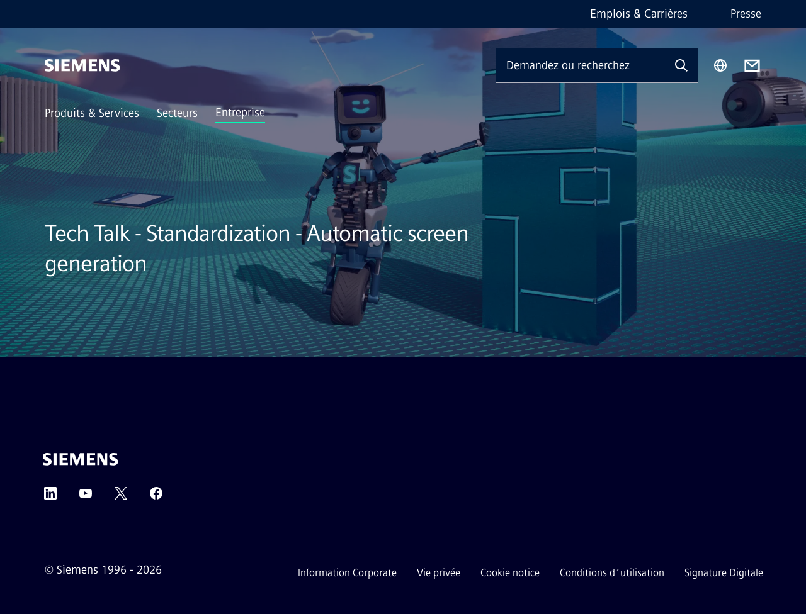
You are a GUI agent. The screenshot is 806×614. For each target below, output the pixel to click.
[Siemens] (82, 65)
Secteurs (177, 113)
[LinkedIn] (50, 497)
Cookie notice (510, 573)
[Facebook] (156, 497)
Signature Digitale (723, 573)
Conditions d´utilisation (612, 573)
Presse (745, 14)
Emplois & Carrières (639, 14)
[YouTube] (85, 497)
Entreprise (240, 113)
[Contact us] (752, 66)
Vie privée (438, 573)
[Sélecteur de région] (720, 65)
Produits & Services (92, 113)
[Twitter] (120, 497)
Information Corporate (347, 573)
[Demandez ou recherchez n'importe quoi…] (580, 65)
